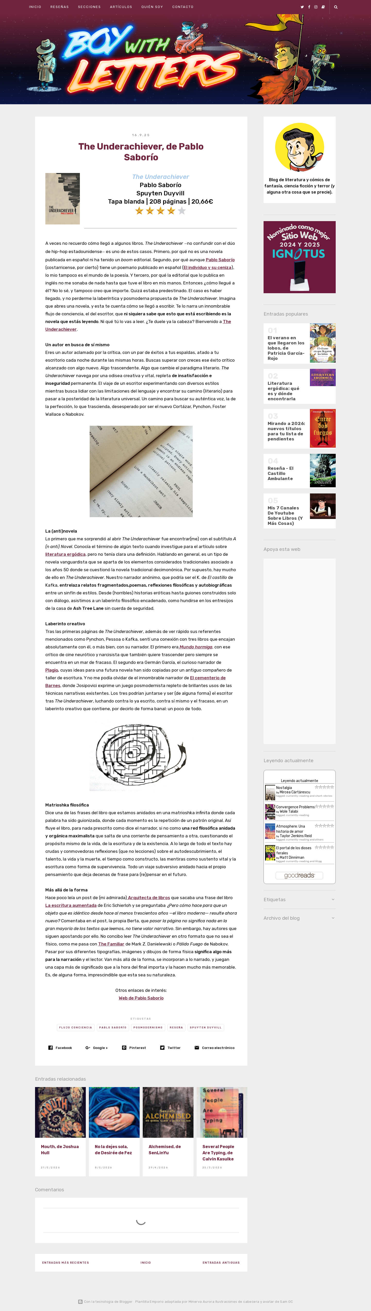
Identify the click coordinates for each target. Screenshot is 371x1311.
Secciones (89, 7)
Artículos (121, 7)
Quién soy (152, 7)
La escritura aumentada (71, 905)
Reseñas (59, 7)
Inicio (35, 7)
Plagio (51, 670)
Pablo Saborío (113, 1027)
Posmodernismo (148, 1027)
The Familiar (111, 944)
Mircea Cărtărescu (295, 792)
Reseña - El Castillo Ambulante (281, 473)
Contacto (183, 7)
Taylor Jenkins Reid (296, 836)
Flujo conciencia (75, 1027)
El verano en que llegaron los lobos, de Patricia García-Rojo (286, 348)
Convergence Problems (295, 807)
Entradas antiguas (221, 1262)
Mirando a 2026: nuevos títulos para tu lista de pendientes (286, 431)
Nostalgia (284, 788)
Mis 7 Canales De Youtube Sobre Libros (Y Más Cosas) (285, 515)
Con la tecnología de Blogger (105, 1302)
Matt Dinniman (292, 857)
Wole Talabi (289, 811)
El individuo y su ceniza (207, 267)
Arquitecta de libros (148, 897)
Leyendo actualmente (299, 781)
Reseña (176, 1027)
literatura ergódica (65, 554)
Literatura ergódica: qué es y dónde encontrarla (283, 391)
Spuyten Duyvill (206, 1027)
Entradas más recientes (65, 1262)
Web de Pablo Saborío (141, 998)
